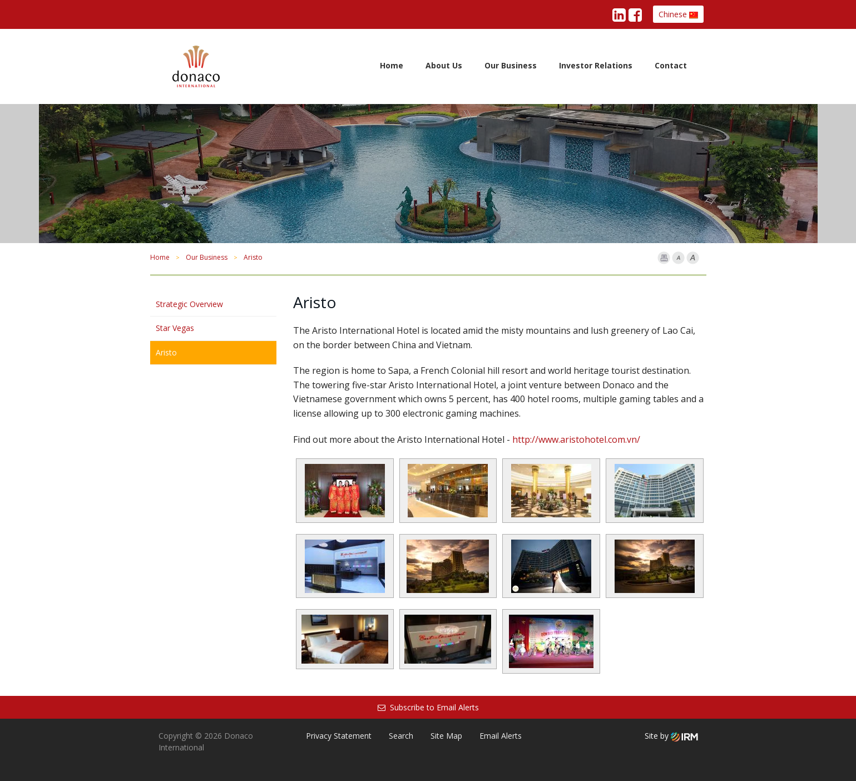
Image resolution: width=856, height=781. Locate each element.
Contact (671, 65)
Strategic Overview (189, 304)
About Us (443, 65)
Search (401, 735)
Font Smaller (678, 257)
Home (391, 65)
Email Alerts (500, 735)
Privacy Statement (339, 735)
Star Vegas (175, 328)
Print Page (663, 257)
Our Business (510, 65)
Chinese (678, 14)
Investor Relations (595, 65)
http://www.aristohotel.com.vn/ (576, 439)
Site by (671, 735)
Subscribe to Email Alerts (428, 707)
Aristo (166, 352)
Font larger (692, 257)
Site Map (446, 735)
